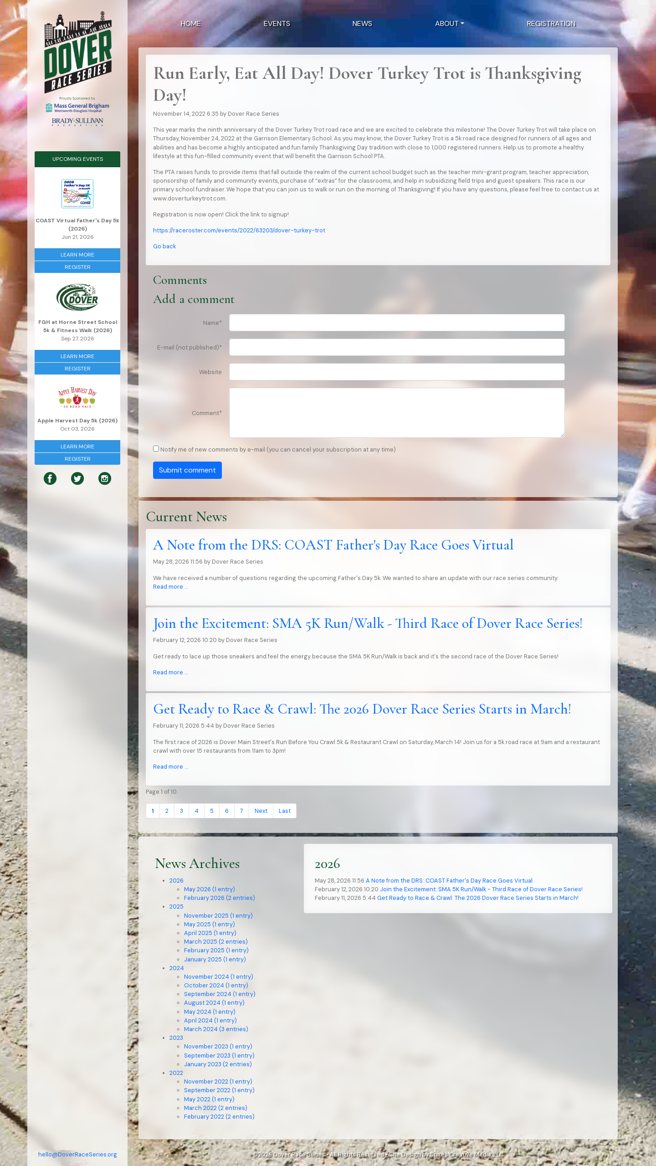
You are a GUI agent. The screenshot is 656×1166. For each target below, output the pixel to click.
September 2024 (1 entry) (220, 994)
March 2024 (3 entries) (216, 1029)
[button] (449, 24)
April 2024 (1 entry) (210, 1020)
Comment (207, 413)
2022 (176, 1073)
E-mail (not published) (189, 347)
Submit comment (187, 470)
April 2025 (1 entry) (210, 933)
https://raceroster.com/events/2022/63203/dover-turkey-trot (239, 230)
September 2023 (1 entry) (219, 1055)
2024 (176, 968)
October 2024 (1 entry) (216, 985)
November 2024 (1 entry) (218, 977)
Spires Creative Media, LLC (466, 1154)
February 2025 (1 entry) (216, 950)
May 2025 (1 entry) (209, 924)
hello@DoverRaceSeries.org (77, 1154)
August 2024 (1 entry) (214, 1003)
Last (285, 811)
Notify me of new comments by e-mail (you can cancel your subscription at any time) (278, 449)
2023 (176, 1038)
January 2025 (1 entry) (215, 959)
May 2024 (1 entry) (210, 1012)
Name (212, 323)
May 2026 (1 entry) (209, 889)
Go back (164, 246)
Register (78, 267)
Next (261, 811)
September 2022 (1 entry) (219, 1090)
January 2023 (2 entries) (218, 1064)
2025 (176, 906)
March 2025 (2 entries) (216, 941)
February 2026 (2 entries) (219, 898)
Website (210, 372)
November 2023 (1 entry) (218, 1046)
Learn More (77, 254)
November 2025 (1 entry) (218, 915)
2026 (176, 880)
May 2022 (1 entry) (209, 1099)
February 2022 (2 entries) (219, 1116)
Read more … (170, 587)
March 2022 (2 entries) (215, 1108)
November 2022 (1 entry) (218, 1081)
